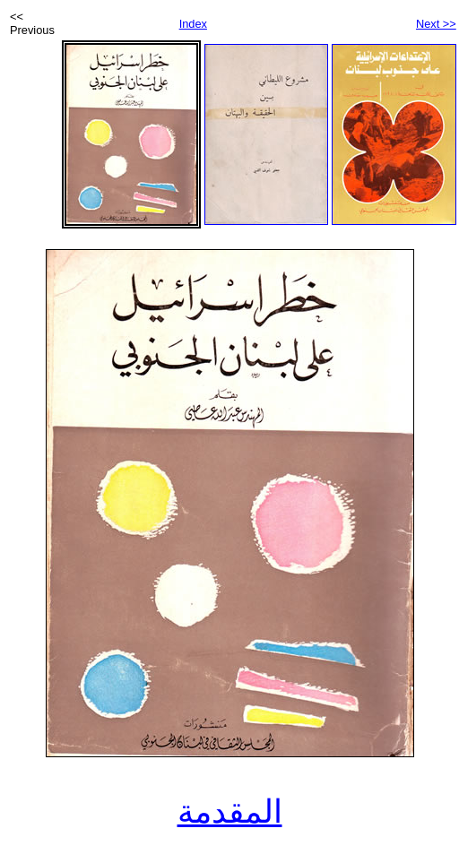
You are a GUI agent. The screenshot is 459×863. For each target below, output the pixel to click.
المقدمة (230, 812)
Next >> (436, 23)
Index (193, 23)
